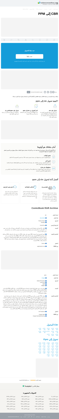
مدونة (21, 416)
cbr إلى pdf (52, 332)
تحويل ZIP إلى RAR (26, 399)
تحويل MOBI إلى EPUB (53, 399)
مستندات (45, 9)
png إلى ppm (56, 346)
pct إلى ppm (56, 352)
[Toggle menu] (57, 3)
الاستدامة (24, 416)
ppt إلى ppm (48, 352)
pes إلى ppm (39, 343)
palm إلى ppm (43, 343)
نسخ (28, 92)
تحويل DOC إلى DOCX (39, 406)
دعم (34, 416)
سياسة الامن (38, 416)
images (43, 278)
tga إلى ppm (39, 346)
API (31, 416)
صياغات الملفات (43, 416)
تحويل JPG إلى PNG (40, 403)
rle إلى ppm (48, 346)
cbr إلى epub (39, 332)
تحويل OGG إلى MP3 (11, 399)
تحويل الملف (55, 9)
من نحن (48, 416)
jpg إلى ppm (44, 352)
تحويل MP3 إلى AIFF (40, 401)
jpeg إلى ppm (48, 343)
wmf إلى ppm (52, 352)
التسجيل (15, 61)
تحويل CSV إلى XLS (11, 403)
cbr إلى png (44, 329)
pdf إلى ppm (52, 349)
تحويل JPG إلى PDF (54, 408)
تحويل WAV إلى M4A (54, 401)
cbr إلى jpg (44, 332)
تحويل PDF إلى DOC (25, 406)
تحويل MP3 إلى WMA (39, 399)
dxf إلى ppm (48, 349)
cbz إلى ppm (48, 355)
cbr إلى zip (48, 335)
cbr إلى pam (56, 329)
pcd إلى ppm (39, 349)
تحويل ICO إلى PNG (11, 408)
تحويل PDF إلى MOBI (25, 401)
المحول (52, 324)
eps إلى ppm (43, 349)
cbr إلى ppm (39, 329)
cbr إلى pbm (52, 329)
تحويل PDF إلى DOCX (10, 406)
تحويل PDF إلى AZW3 (53, 403)
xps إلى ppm (39, 352)
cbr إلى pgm (48, 329)
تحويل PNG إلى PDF (40, 408)
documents (42, 218)
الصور (50, 9)
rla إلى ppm (52, 346)
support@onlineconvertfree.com (13, 416)
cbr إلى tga (56, 332)
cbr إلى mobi (56, 335)
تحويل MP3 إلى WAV (40, 396)
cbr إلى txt (48, 331)
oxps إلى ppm (56, 355)
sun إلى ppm (43, 346)
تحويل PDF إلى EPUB (11, 396)
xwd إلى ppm (56, 349)
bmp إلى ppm (56, 343)
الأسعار (28, 416)
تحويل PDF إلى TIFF (25, 408)
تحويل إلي (50, 339)
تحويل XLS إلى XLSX (54, 406)
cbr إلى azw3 (52, 335)
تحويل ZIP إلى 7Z (54, 396)
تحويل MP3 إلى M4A (25, 396)
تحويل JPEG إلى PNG (25, 403)
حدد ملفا (29, 56)
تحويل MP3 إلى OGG (11, 401)
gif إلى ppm (52, 343)
